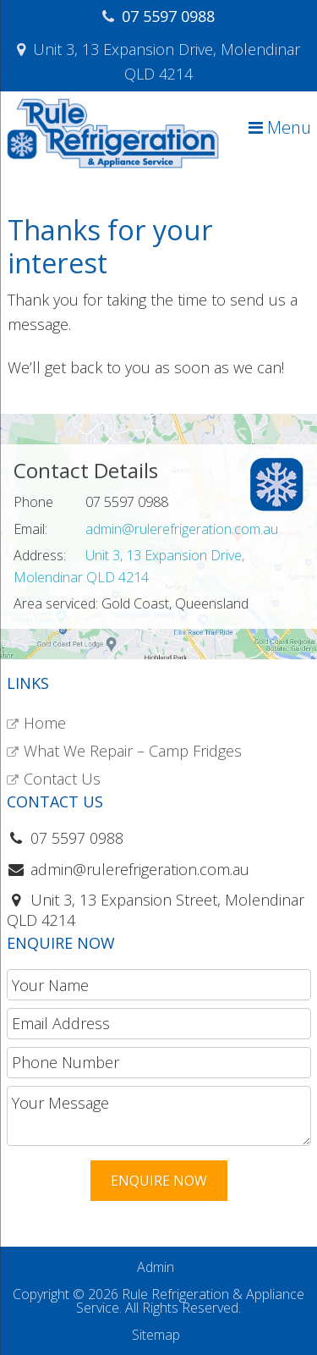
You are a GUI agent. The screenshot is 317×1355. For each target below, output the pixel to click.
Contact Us (62, 778)
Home (45, 723)
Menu (280, 127)
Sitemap (156, 1334)
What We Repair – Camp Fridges (133, 751)
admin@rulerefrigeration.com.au (181, 529)
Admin (155, 1267)
